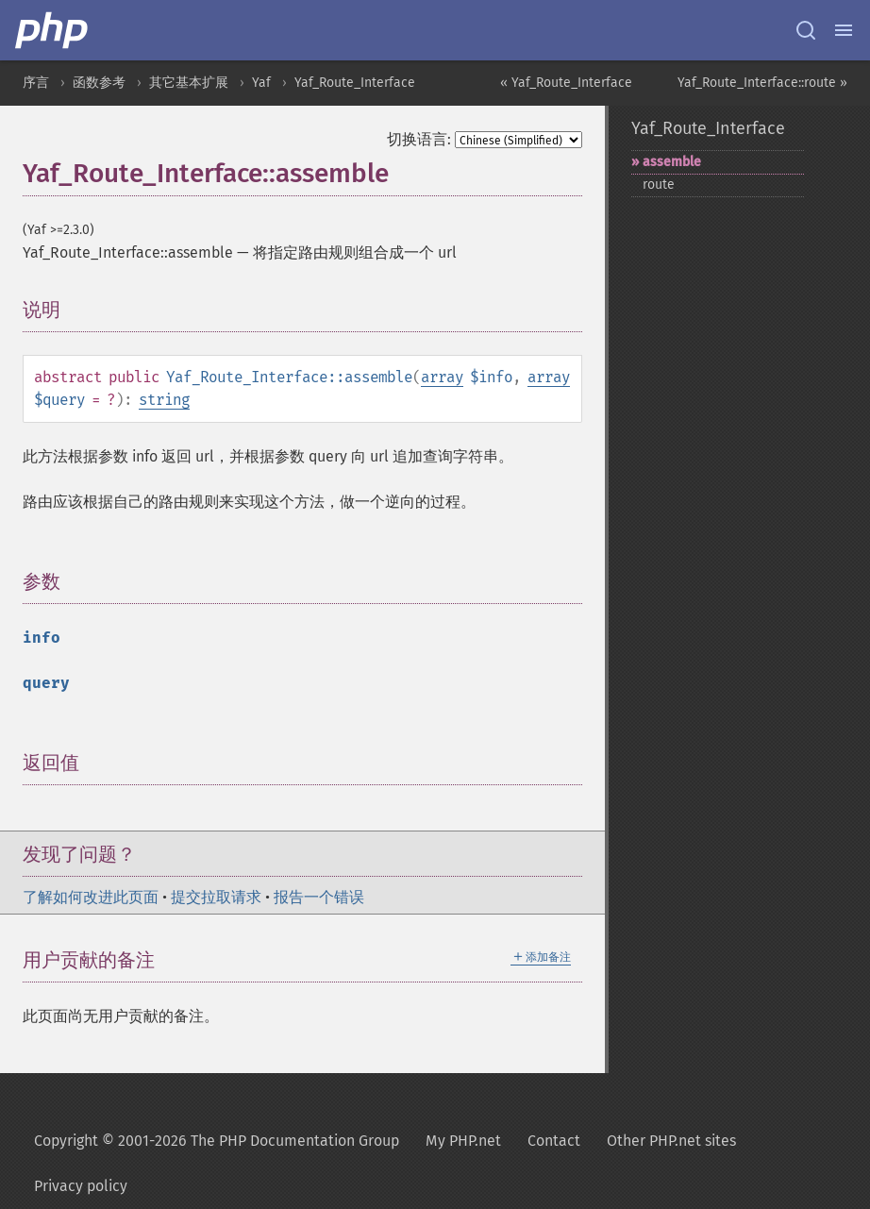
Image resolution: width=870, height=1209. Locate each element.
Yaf (261, 83)
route (659, 184)
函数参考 (99, 83)
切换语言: (419, 139)
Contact (553, 1141)
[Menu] (843, 30)
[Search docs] (806, 30)
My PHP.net (463, 1141)
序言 (36, 83)
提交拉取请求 (216, 897)
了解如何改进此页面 (91, 897)
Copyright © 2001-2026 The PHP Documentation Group (216, 1141)
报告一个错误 (319, 897)
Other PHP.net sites (671, 1141)
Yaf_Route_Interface (354, 83)
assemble (672, 162)
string (164, 400)
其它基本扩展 (188, 83)
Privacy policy (80, 1186)
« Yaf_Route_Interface (566, 83)
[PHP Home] (53, 30)
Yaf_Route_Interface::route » (762, 83)
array (442, 377)
